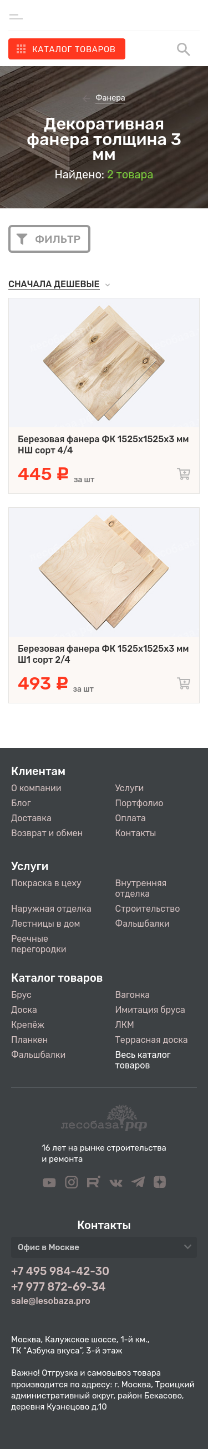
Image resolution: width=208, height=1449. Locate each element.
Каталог (74, 49)
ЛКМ (124, 1025)
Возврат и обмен (47, 833)
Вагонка (132, 995)
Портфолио (139, 803)
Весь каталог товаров (143, 1060)
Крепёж (27, 1025)
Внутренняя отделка (141, 888)
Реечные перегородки (38, 944)
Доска (24, 1010)
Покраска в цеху (46, 883)
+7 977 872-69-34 (58, 1286)
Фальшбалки (142, 923)
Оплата (130, 818)
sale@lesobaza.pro (50, 1301)
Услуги (129, 788)
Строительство (147, 908)
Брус (21, 995)
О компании (36, 788)
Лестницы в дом (45, 923)
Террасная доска (151, 1040)
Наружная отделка (51, 908)
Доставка (31, 818)
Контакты (135, 833)
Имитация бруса (150, 1010)
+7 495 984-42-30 (60, 1271)
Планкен (29, 1040)
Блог (21, 803)
